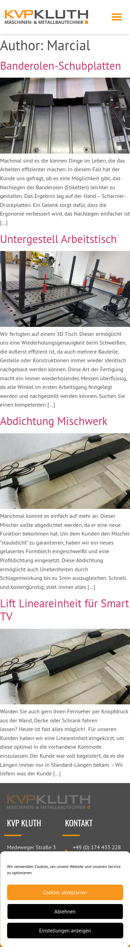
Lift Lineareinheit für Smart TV (64, 610)
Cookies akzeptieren (65, 892)
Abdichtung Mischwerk (53, 421)
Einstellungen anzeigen (65, 930)
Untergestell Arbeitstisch (58, 239)
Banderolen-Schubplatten (60, 65)
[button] (117, 17)
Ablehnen (65, 911)
